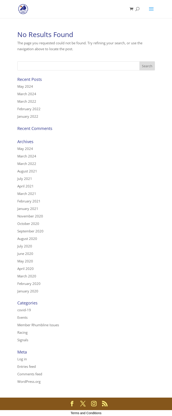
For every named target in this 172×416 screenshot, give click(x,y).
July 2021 (24, 178)
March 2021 (26, 193)
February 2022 (29, 109)
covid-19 (24, 310)
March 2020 (26, 276)
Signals (22, 340)
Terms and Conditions (86, 413)
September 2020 (30, 231)
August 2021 (27, 171)
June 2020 (25, 253)
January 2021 (27, 208)
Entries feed (26, 366)
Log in (22, 359)
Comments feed (29, 374)
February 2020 (29, 283)
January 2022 (27, 116)
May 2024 (25, 86)
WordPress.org (29, 381)
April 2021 (25, 186)
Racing (22, 332)
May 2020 (25, 261)
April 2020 (25, 268)
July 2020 (24, 246)
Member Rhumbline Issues (38, 325)
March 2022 (26, 101)
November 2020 (30, 216)
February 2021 (29, 201)
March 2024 (26, 94)
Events (22, 317)
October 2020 (28, 223)
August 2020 (27, 238)
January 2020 (27, 291)
